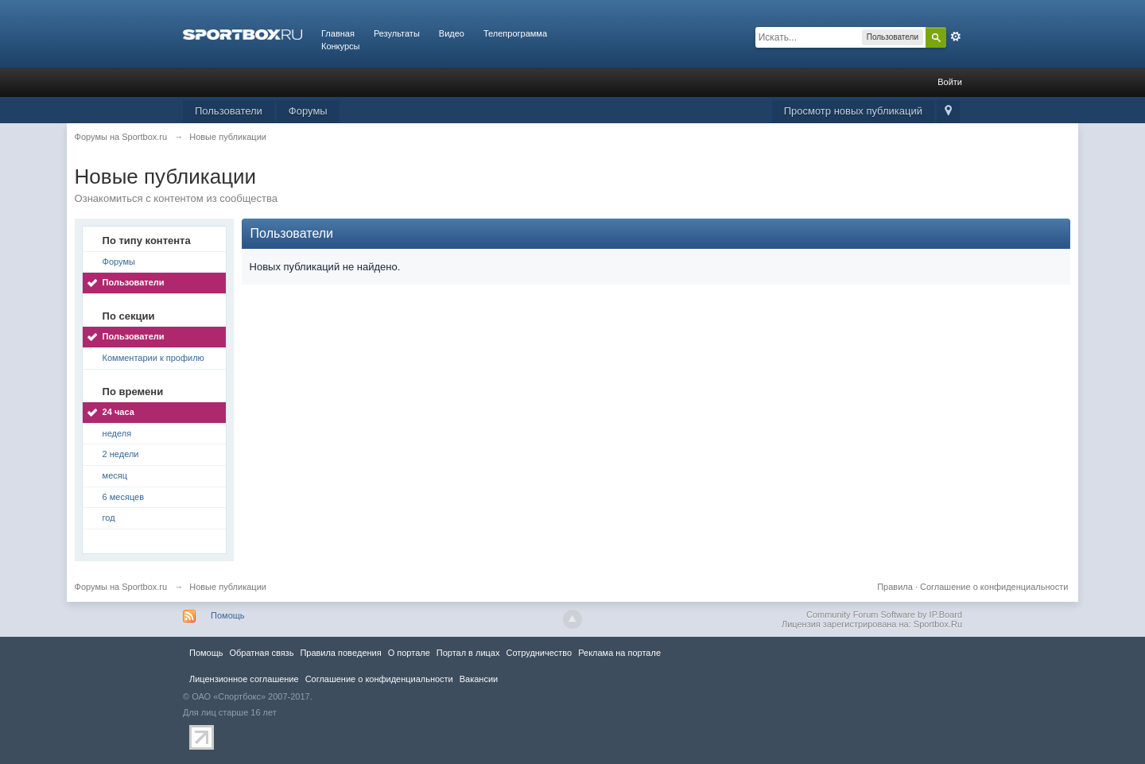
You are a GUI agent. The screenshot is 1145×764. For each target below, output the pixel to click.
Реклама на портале (619, 652)
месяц (115, 475)
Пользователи (228, 111)
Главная (338, 33)
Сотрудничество (539, 652)
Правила (895, 586)
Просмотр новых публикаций (853, 111)
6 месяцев (123, 497)
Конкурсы (340, 46)
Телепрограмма (515, 33)
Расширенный (955, 36)
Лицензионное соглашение (244, 679)
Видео (451, 33)
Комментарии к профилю (153, 358)
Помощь (228, 615)
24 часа (118, 412)
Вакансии (479, 679)
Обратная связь (261, 652)
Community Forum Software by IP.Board (884, 614)
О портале (409, 652)
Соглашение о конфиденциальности (994, 586)
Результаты (397, 33)
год (109, 517)
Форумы (308, 111)
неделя (117, 433)
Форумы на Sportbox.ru (121, 586)
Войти (949, 82)
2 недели (121, 454)
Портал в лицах (468, 652)
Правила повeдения (340, 652)
